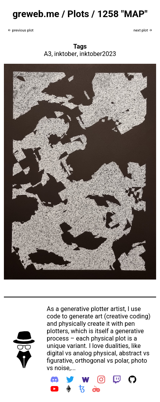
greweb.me (35, 14)
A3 (47, 54)
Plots (78, 14)
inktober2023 (97, 54)
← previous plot (20, 30)
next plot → (143, 30)
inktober (65, 54)
